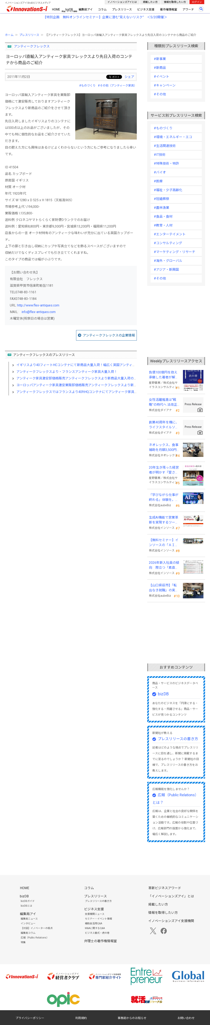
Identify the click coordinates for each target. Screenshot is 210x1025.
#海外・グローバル (168, 261)
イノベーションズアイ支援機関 (171, 921)
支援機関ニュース (94, 914)
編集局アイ (86, 9)
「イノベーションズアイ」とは (171, 896)
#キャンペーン (165, 85)
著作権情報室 (168, 9)
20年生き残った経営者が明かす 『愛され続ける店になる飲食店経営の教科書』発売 (164, 470)
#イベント (161, 77)
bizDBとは (26, 905)
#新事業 (160, 59)
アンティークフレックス (32, 46)
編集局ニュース (29, 918)
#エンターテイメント (170, 234)
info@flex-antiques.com (39, 312)
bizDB (69, 9)
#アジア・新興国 (166, 270)
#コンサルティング (168, 243)
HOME (56, 9)
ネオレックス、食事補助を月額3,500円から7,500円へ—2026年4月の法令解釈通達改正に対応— (163, 447)
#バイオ (160, 172)
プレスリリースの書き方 (178, 739)
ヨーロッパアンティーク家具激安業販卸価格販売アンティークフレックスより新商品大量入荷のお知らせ (93, 385)
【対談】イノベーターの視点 (37, 928)
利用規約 (81, 1018)
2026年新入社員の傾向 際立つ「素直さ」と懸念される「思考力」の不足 (164, 565)
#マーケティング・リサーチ (174, 252)
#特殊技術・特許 (166, 163)
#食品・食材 (163, 216)
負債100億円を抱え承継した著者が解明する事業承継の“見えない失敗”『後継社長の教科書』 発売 (164, 375)
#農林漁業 (161, 208)
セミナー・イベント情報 (98, 918)
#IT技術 (159, 155)
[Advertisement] (71, 434)
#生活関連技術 (165, 146)
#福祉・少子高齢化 (168, 190)
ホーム (9, 35)
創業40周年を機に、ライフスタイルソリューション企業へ (164, 425)
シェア (129, 77)
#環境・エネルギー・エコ (173, 137)
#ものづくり (87, 85)
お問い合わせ (186, 1018)
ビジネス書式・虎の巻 (97, 932)
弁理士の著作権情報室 (100, 941)
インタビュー (28, 923)
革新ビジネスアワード (164, 888)
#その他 (160, 94)
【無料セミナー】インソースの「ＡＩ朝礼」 (163, 543)
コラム (102, 9)
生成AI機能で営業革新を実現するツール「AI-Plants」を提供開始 (164, 520)
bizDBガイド (28, 901)
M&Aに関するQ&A (95, 928)
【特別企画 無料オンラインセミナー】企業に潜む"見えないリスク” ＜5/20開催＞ (105, 17)
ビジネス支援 (145, 9)
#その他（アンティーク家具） (117, 85)
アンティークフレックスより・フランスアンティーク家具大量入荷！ (66, 372)
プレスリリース (122, 9)
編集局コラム (28, 932)
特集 (23, 942)
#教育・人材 (163, 225)
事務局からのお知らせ (132, 1018)
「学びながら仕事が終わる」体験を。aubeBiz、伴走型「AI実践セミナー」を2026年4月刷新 (163, 497)
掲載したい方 (150, 2)
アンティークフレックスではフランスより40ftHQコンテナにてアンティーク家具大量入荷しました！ (90, 392)
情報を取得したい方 (175, 2)
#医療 (158, 181)
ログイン (197, 2)
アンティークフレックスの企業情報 (109, 335)
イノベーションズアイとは (122, 2)
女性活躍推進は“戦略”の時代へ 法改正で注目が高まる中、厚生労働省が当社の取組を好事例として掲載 (163, 402)
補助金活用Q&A (93, 923)
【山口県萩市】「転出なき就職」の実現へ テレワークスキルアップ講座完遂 (164, 588)
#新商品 (160, 68)
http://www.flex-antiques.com (38, 305)
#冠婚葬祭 (161, 199)
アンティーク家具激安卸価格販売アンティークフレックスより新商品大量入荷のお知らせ (81, 378)
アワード (188, 9)
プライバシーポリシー (30, 1018)
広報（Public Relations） (35, 937)
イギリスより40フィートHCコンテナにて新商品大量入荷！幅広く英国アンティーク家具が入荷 (85, 365)
